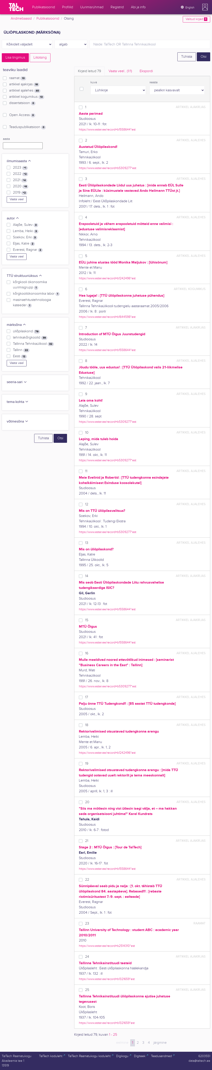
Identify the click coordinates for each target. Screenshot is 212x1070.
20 (87, 802)
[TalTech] (16, 7)
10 (86, 433)
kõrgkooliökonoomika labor (36, 294)
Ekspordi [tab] (146, 71)
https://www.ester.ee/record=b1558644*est (107, 129)
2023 (20, 167)
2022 (20, 174)
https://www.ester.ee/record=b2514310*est (107, 946)
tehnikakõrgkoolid (30, 337)
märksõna (16, 325)
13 (86, 543)
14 (86, 576)
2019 (20, 192)
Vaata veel (17, 199)
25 (87, 990)
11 (86, 471)
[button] (205, 7)
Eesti (20, 356)
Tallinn (21, 350)
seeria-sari (17, 382)
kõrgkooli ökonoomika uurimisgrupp (30, 285)
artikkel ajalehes (24, 90)
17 (86, 697)
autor (13, 218)
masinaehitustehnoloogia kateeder (32, 303)
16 (86, 653)
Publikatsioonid (47, 18)
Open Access (22, 115)
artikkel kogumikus (26, 97)
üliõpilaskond (26, 331)
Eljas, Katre (24, 243)
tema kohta (18, 402)
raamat (17, 78)
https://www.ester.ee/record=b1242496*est (107, 278)
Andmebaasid (21, 18)
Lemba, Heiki (25, 231)
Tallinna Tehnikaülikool (33, 344)
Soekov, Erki (25, 237)
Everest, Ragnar (28, 250)
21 (86, 841)
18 (86, 725)
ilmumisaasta (19, 161)
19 (86, 764)
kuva (93, 82)
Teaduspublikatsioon (27, 127)
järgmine (160, 1043)
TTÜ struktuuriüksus (24, 276)
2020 (20, 186)
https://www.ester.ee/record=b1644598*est (107, 317)
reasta (153, 82)
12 (86, 504)
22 (87, 880)
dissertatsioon (22, 103)
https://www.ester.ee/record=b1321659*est (107, 979)
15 (86, 620)
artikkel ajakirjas (24, 84)
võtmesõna (17, 421)
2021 (20, 180)
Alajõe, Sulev (25, 225)
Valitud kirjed (196, 19)
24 (87, 957)
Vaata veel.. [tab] (120, 71)
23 (87, 923)
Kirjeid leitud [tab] (89, 71)
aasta (6, 139)
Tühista (186, 57)
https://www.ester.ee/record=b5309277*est (107, 168)
